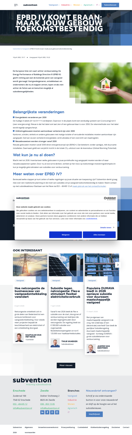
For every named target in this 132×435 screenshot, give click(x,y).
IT (97, 5)
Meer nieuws (66, 365)
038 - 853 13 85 (47, 404)
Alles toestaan (99, 235)
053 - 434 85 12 (20, 404)
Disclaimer (116, 427)
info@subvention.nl (22, 408)
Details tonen (105, 227)
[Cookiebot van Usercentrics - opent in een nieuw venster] (106, 198)
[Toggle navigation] (16, 5)
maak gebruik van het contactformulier (89, 186)
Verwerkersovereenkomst (48, 427)
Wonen (76, 5)
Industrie (65, 5)
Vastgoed (53, 5)
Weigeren (65, 235)
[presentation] (118, 265)
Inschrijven (94, 414)
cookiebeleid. (92, 219)
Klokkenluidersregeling (100, 427)
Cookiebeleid (83, 427)
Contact (126, 427)
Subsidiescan (110, 5)
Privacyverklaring (68, 427)
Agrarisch (88, 5)
